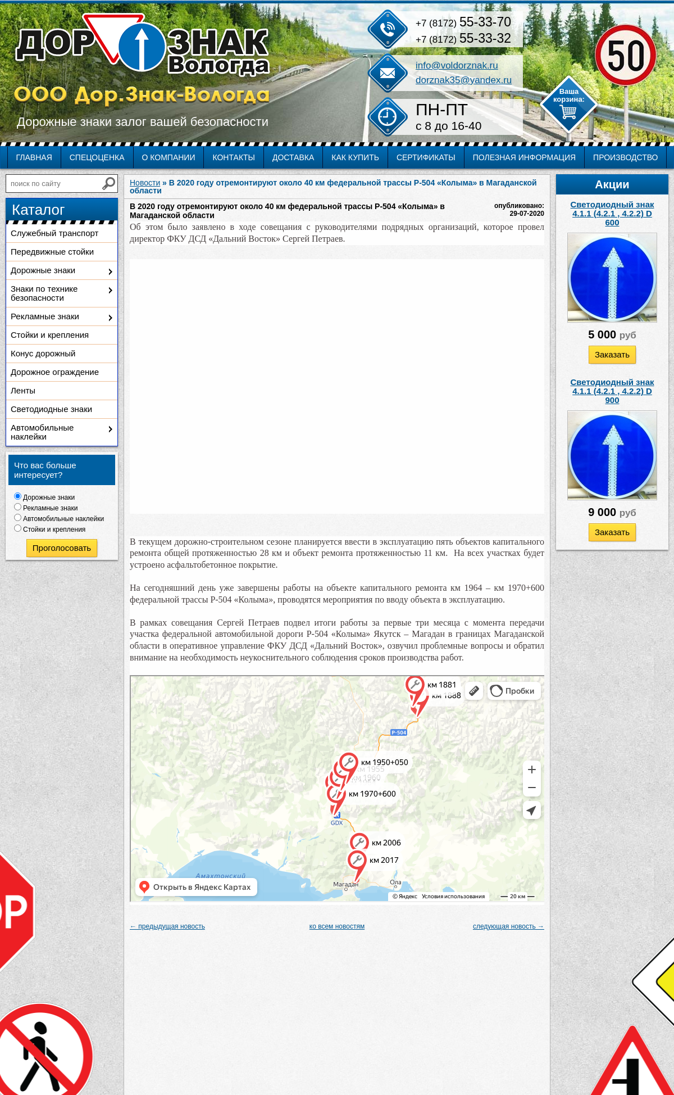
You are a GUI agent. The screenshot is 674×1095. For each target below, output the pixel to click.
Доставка (293, 157)
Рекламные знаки (45, 316)
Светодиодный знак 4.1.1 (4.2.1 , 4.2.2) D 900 (612, 391)
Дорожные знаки (43, 270)
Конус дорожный (43, 353)
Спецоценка (97, 157)
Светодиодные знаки (51, 409)
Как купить (355, 157)
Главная (34, 157)
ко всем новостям (337, 926)
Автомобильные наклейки (42, 432)
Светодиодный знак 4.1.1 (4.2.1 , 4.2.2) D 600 (612, 213)
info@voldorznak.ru (457, 65)
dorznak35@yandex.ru (464, 80)
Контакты (233, 157)
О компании (168, 157)
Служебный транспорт (54, 233)
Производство (625, 157)
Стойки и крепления (50, 335)
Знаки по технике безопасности (44, 293)
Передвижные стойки (52, 251)
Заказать (612, 354)
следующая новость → (508, 926)
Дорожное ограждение (55, 372)
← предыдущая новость (167, 926)
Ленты (23, 390)
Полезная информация (524, 157)
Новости (145, 182)
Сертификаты (426, 157)
